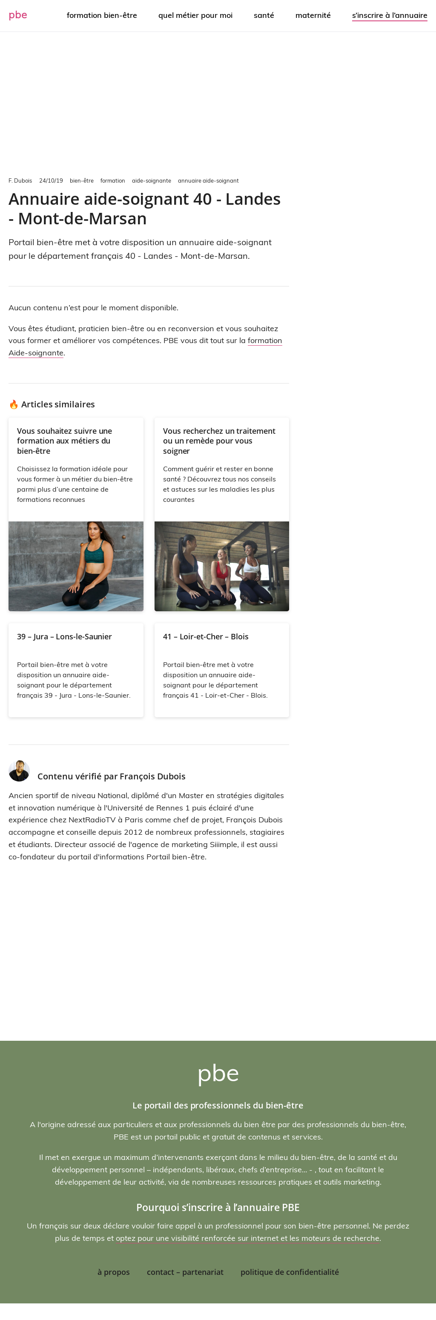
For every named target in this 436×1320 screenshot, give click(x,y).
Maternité (313, 15)
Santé (264, 15)
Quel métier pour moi (195, 15)
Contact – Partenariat (185, 1272)
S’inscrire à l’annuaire (389, 15)
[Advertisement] (218, 102)
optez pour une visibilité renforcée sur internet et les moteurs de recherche (247, 1238)
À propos (114, 1272)
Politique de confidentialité (290, 1272)
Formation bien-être (102, 15)
